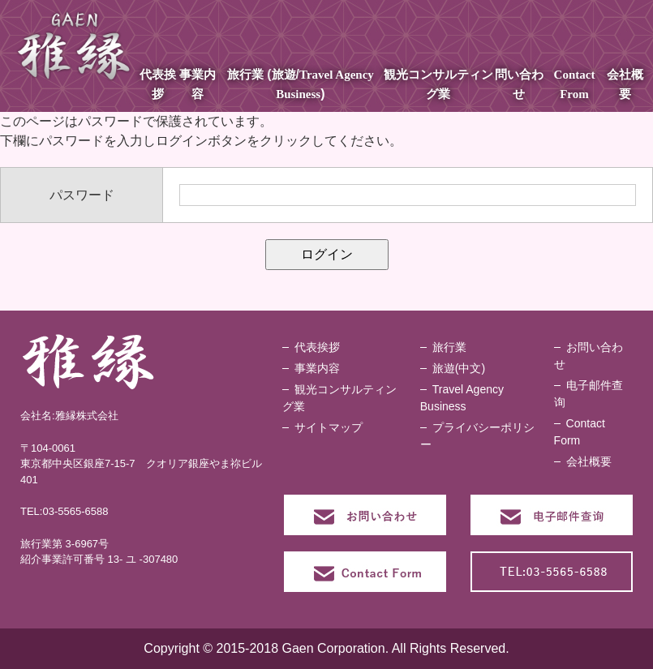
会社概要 (589, 461)
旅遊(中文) (458, 368)
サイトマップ (328, 427)
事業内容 (317, 368)
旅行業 (245, 74)
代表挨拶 (317, 347)
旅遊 (284, 74)
